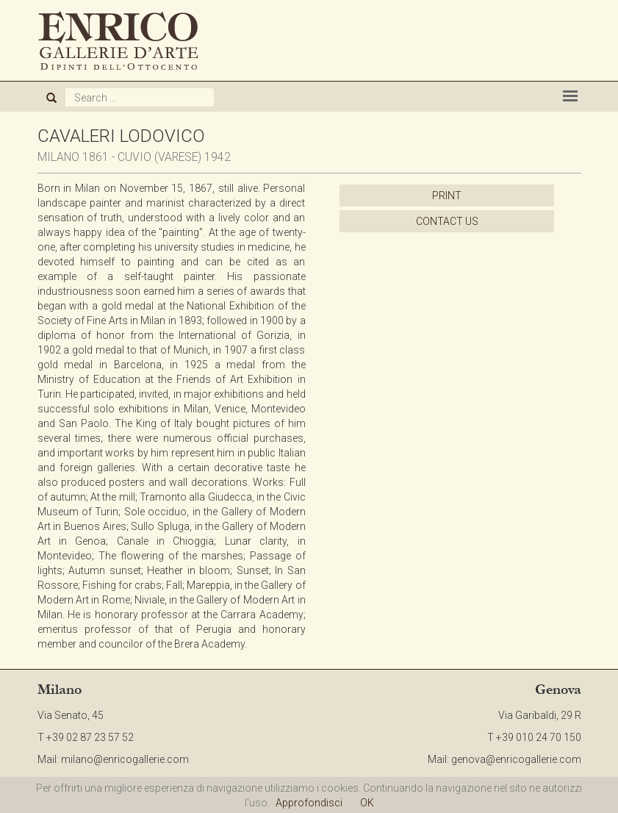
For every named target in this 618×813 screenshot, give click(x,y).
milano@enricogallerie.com (125, 759)
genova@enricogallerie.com (516, 759)
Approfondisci (309, 803)
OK (367, 803)
